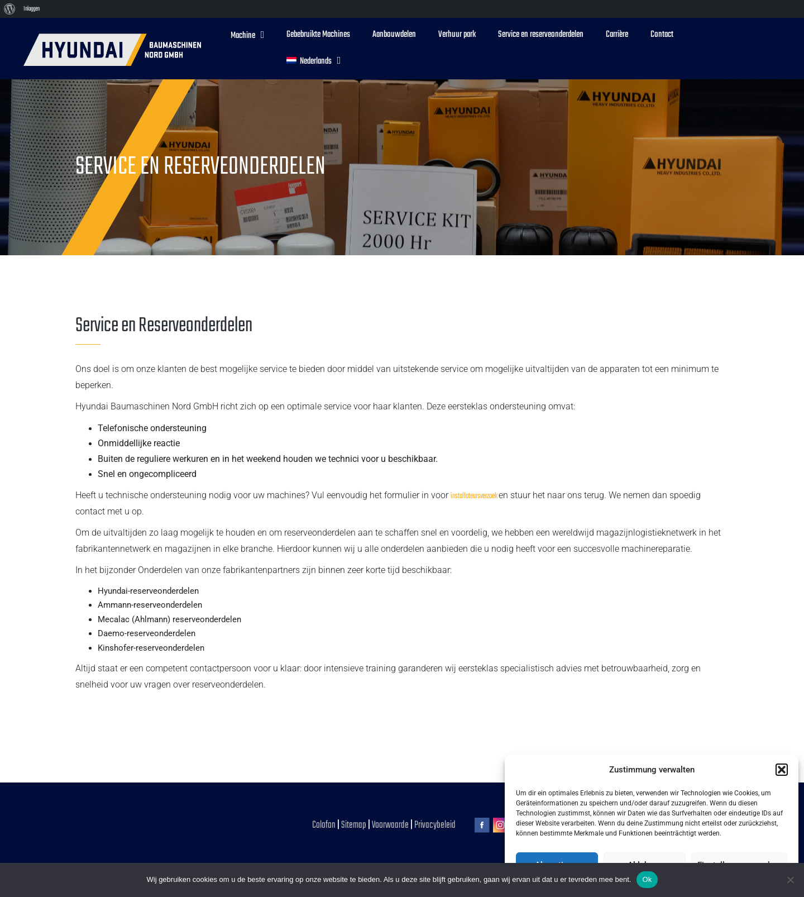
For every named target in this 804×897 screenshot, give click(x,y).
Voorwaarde (391, 825)
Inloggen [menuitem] (31, 9)
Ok (647, 879)
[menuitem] (10, 9)
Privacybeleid (435, 825)
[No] (790, 879)
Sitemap (353, 825)
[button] (781, 769)
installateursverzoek (475, 496)
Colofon (324, 825)
